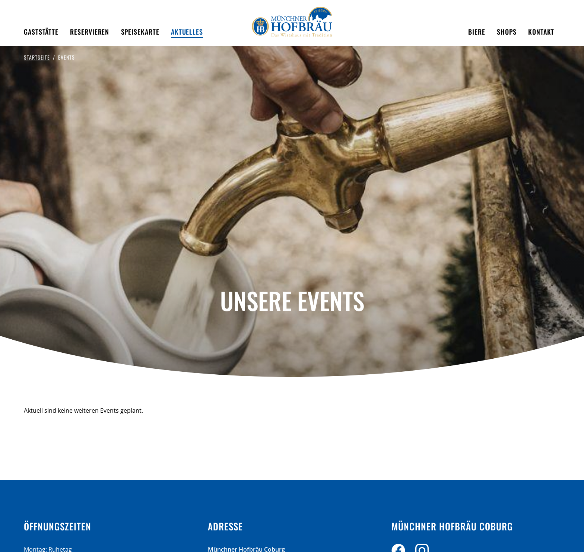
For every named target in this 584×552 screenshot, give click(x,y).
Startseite (37, 57)
